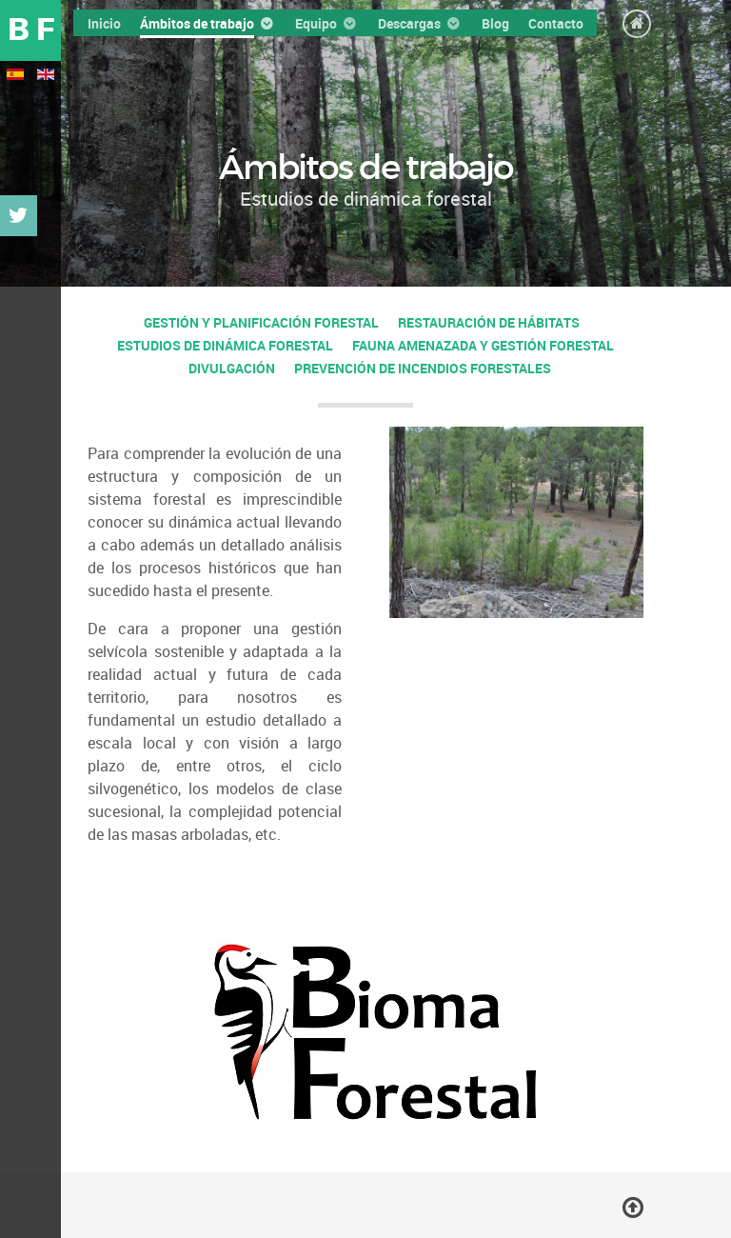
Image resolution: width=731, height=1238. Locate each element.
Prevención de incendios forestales (422, 368)
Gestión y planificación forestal (261, 322)
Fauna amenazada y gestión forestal (483, 345)
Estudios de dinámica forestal (225, 345)
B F (31, 30)
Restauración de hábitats (489, 322)
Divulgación (231, 368)
